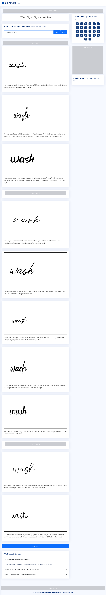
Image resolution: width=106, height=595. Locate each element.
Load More (36, 546)
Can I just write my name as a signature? (17, 559)
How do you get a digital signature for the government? (22, 569)
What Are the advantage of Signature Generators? (20, 574)
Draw (64, 32)
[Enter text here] (29, 32)
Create (57, 32)
